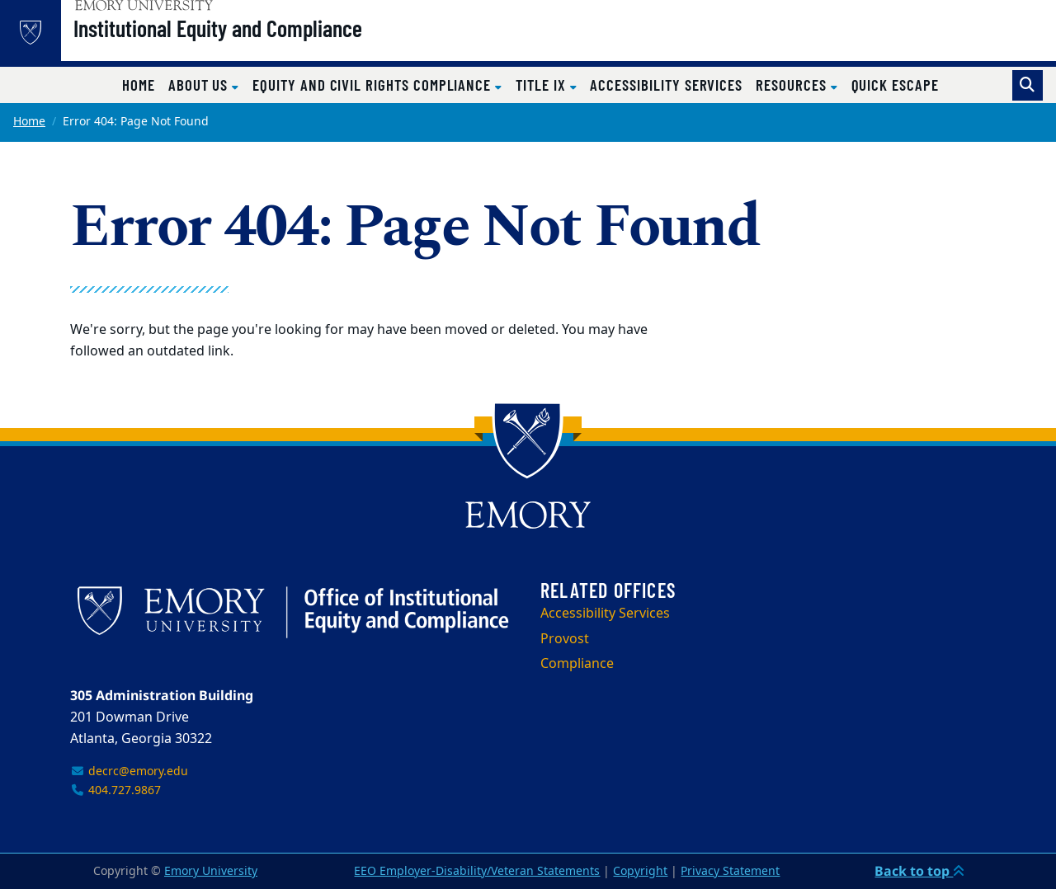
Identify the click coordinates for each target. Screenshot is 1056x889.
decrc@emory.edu (129, 771)
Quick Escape (895, 84)
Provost (564, 639)
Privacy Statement (730, 871)
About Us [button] (200, 84)
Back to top (919, 871)
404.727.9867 (115, 790)
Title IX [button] (542, 84)
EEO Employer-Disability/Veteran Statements (477, 871)
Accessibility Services (666, 84)
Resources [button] (793, 84)
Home (138, 84)
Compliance (577, 664)
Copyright (640, 871)
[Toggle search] (1027, 85)
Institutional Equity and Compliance (260, 42)
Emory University (210, 871)
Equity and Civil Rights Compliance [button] (373, 84)
